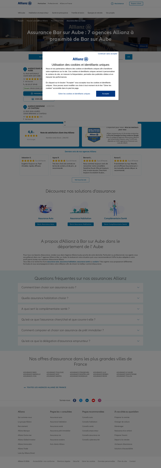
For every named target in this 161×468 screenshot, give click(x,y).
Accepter (105, 94)
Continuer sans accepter (107, 54)
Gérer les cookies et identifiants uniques (74, 94)
